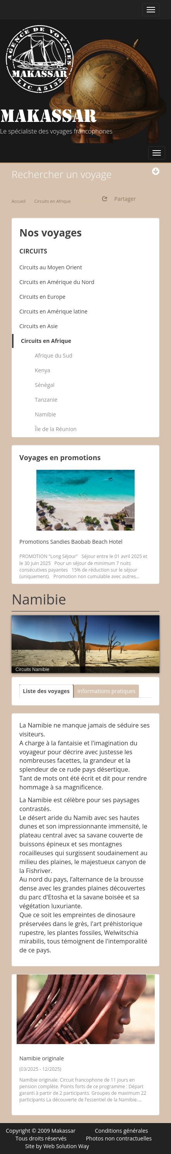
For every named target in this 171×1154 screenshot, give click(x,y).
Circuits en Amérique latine (53, 311)
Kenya (42, 370)
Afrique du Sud (53, 355)
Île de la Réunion (56, 429)
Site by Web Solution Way (57, 1146)
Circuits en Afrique (46, 340)
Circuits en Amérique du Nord (56, 282)
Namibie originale (41, 1058)
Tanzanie (46, 399)
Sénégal (45, 385)
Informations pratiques (106, 691)
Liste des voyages (46, 691)
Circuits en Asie (38, 326)
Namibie (45, 414)
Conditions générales (121, 1130)
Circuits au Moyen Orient (50, 267)
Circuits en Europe (42, 296)
